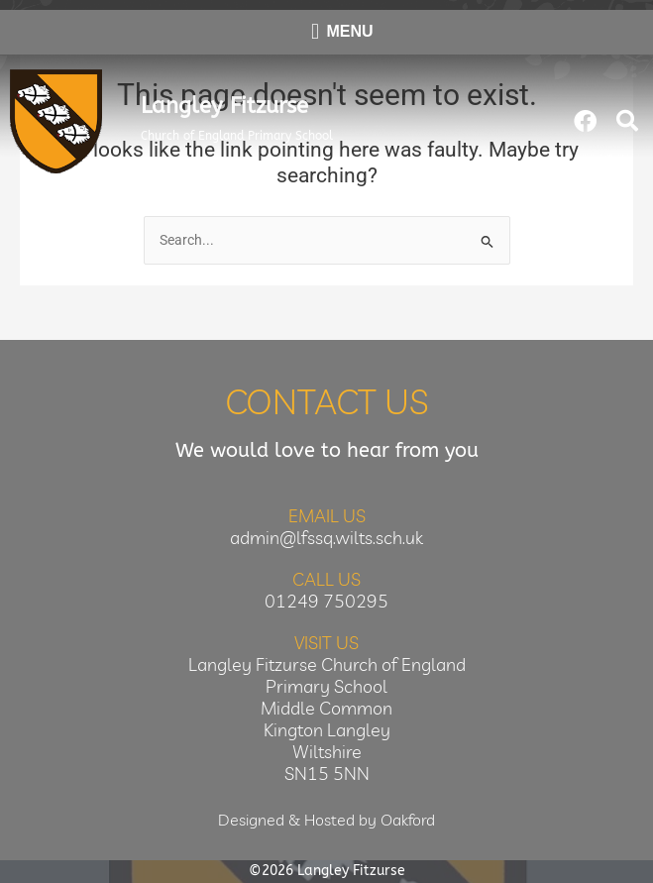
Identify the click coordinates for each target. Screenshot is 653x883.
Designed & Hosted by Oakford (326, 819)
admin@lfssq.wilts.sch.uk (326, 537)
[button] (627, 121)
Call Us (326, 579)
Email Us (327, 515)
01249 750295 (326, 601)
